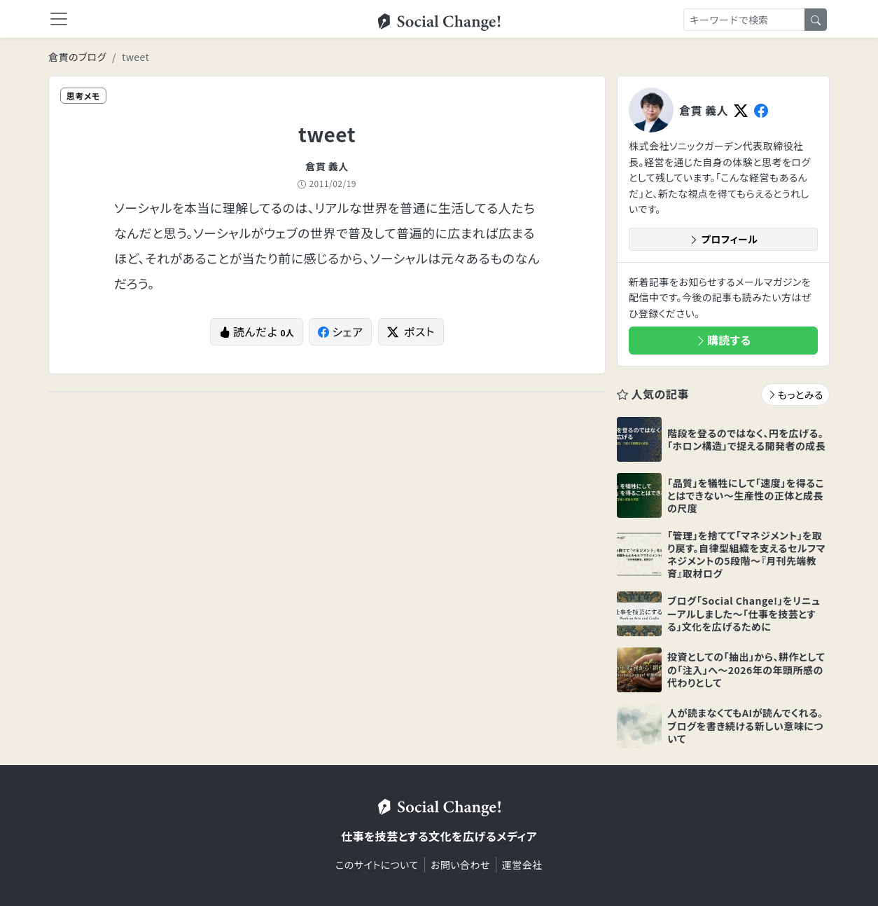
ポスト (411, 331)
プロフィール (723, 239)
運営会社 (522, 865)
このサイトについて (377, 865)
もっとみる (795, 394)
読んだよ (256, 331)
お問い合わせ (460, 865)
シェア (340, 331)
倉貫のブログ (77, 57)
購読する (723, 339)
